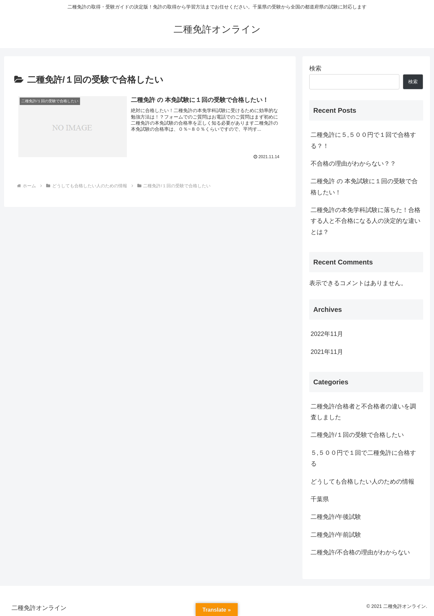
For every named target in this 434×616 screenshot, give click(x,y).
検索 (315, 68)
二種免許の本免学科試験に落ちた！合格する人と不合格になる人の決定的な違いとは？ (365, 221)
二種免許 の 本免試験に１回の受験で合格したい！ (364, 186)
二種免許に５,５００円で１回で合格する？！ (363, 140)
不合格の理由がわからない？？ (353, 163)
